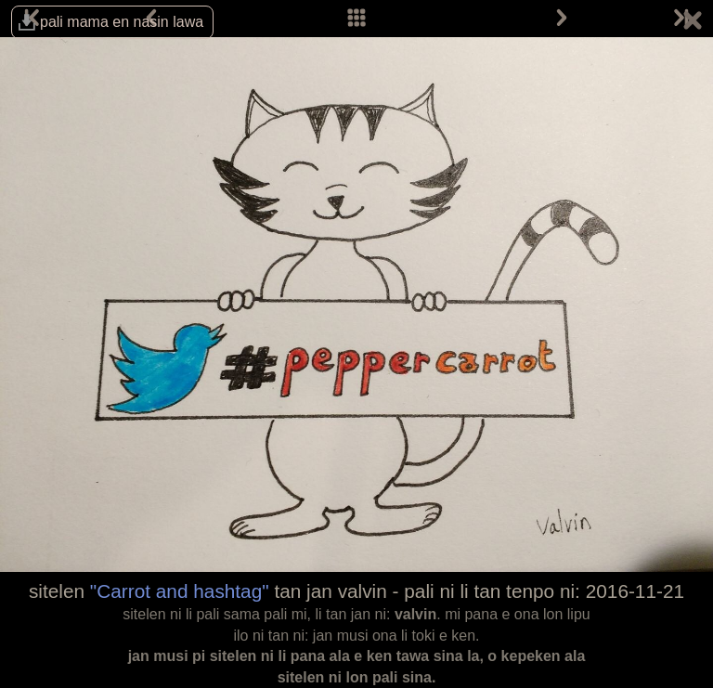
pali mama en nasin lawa (121, 22)
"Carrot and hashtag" (179, 591)
